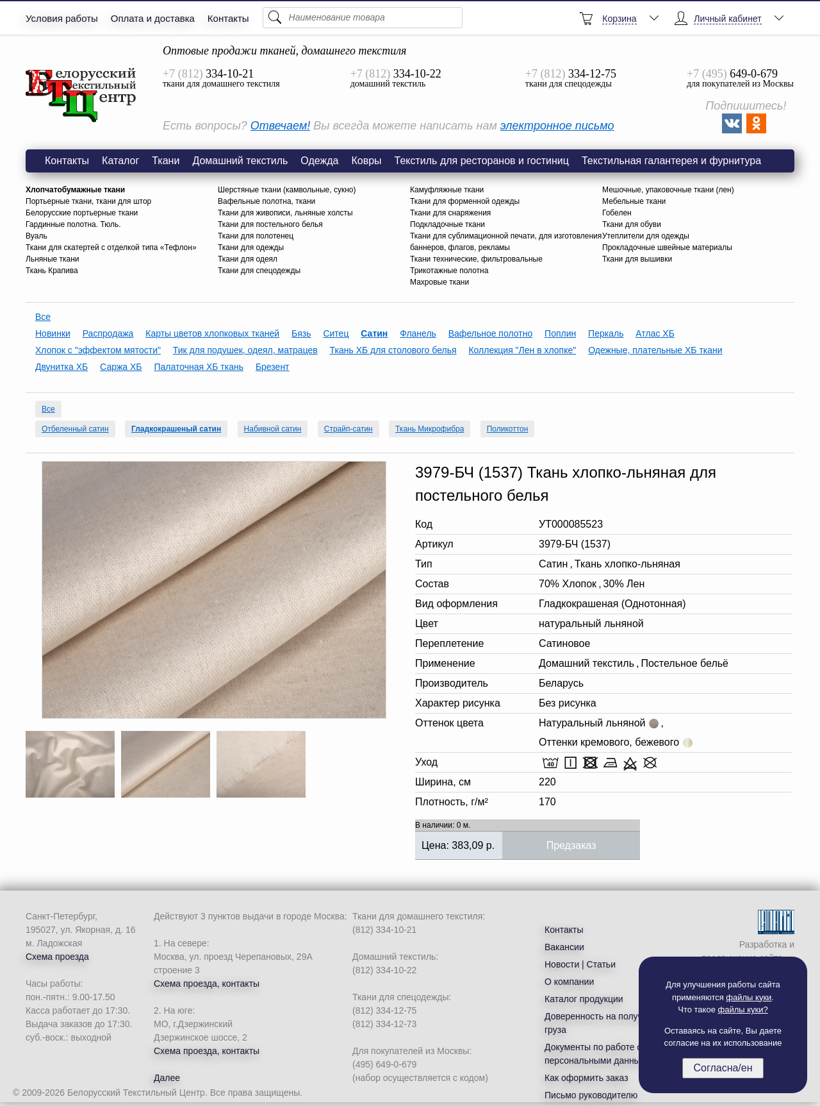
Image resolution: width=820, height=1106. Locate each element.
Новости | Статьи (580, 964)
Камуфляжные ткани (447, 189)
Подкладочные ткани (447, 224)
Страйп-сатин (348, 428)
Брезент (273, 367)
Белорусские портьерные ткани (82, 212)
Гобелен (617, 212)
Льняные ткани (52, 259)
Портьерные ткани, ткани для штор (88, 201)
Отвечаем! (280, 125)
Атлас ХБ (655, 333)
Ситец (335, 333)
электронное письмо (557, 125)
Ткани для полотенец (255, 235)
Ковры (366, 160)
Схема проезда (57, 956)
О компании (569, 981)
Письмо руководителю (591, 1095)
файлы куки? (743, 1009)
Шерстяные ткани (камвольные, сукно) (287, 189)
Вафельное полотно (490, 333)
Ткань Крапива (52, 270)
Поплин (560, 333)
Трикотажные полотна (449, 270)
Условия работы (62, 18)
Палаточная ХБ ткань (198, 367)
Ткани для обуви (631, 224)
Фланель (418, 333)
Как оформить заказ (586, 1078)
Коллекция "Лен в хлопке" (522, 350)
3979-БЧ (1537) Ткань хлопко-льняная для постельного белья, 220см (81, 95)
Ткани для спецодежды (259, 270)
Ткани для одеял (247, 259)
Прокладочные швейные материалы (667, 247)
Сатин (374, 333)
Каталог (120, 160)
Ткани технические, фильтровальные (476, 259)
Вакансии (564, 947)
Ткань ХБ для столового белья (393, 350)
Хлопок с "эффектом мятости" (98, 350)
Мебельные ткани (634, 201)
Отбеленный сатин (75, 428)
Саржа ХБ (121, 367)
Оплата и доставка (153, 18)
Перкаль (605, 333)
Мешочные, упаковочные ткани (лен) (668, 189)
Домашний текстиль (240, 160)
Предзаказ (571, 845)
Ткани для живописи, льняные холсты (285, 212)
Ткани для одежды (251, 247)
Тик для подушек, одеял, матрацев (245, 350)
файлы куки (748, 997)
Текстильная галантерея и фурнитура (671, 160)
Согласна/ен (722, 1067)
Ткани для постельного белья (270, 224)
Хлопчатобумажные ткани (75, 189)
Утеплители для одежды (645, 235)
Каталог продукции (584, 999)
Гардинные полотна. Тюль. (73, 224)
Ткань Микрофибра (429, 428)
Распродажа (108, 333)
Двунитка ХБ (61, 367)
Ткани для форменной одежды (465, 201)
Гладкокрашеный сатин (176, 428)
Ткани (165, 160)
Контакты (228, 18)
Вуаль (36, 235)
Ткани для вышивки (637, 259)
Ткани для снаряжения (450, 212)
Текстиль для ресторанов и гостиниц (482, 160)
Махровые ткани (439, 282)
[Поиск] (363, 17)
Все (43, 317)
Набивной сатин (273, 428)
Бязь (301, 333)
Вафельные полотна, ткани (266, 201)
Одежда (319, 160)
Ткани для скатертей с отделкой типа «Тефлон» (111, 247)
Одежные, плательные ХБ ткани (655, 350)
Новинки (52, 333)
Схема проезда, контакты (206, 983)
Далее (167, 1078)
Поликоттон (508, 428)
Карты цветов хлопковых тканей (212, 333)
